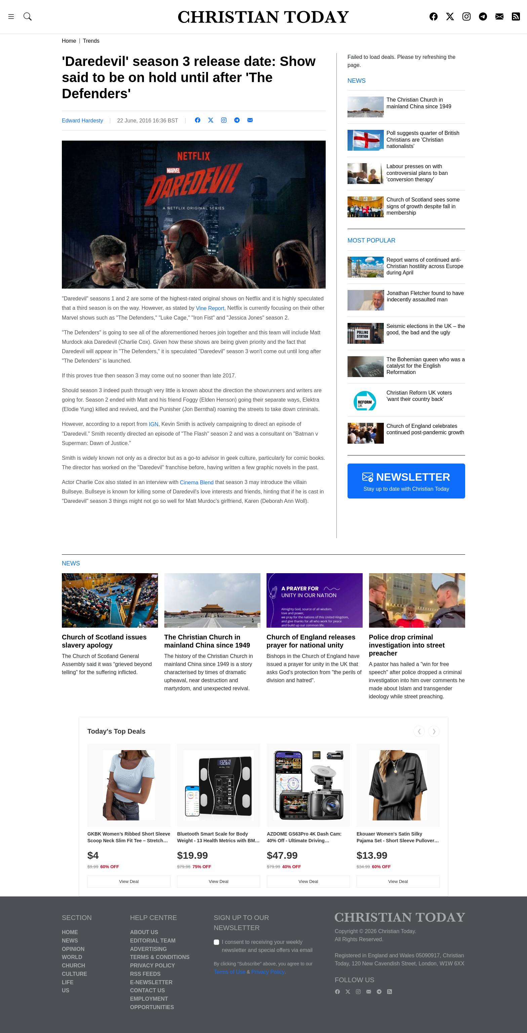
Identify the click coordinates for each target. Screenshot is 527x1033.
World (72, 957)
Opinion (73, 949)
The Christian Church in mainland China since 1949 (207, 641)
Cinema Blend (197, 482)
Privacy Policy (152, 965)
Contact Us (147, 990)
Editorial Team (152, 941)
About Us (144, 932)
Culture (74, 974)
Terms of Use (229, 972)
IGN (153, 424)
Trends (91, 41)
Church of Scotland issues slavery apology (104, 641)
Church (73, 965)
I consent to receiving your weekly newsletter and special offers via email (267, 946)
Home (69, 41)
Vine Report (210, 308)
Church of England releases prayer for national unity (311, 641)
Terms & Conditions (160, 957)
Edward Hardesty (82, 120)
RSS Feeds (145, 974)
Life (68, 982)
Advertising (148, 949)
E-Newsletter (151, 982)
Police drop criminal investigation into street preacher (407, 645)
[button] (11, 18)
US (65, 990)
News (70, 941)
